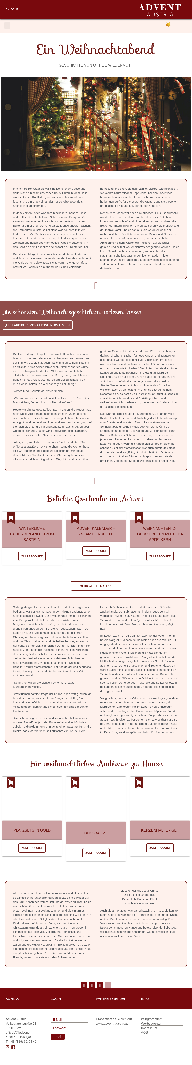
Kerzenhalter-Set (160, 830)
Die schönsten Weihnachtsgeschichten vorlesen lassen (72, 312)
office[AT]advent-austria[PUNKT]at (18, 1035)
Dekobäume (96, 833)
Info (145, 999)
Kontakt (13, 999)
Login (58, 1037)
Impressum (149, 1028)
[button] (7, 25)
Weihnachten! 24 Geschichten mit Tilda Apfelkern (160, 534)
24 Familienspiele (95, 534)
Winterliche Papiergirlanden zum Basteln (32, 534)
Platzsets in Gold (32, 830)
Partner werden (111, 999)
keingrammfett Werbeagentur (151, 1021)
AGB (144, 1032)
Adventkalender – (96, 528)
